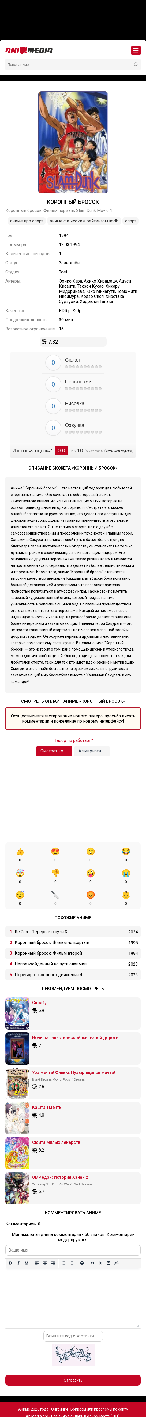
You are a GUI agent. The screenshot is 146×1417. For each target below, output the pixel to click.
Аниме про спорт (26, 220)
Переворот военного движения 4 (48, 953)
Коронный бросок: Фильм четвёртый (52, 920)
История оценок (119, 451)
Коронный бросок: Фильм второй (48, 931)
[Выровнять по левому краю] (37, 1241)
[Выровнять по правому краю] (53, 1241)
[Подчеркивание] (27, 1241)
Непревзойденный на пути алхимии (51, 942)
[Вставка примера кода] (100, 1241)
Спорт (130, 220)
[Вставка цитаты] (92, 1241)
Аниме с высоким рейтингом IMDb (84, 220)
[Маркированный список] (63, 1241)
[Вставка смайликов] (82, 1241)
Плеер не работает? (73, 740)
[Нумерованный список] (72, 1241)
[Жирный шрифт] (10, 1241)
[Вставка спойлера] (108, 1241)
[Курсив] (18, 1241)
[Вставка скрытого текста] (117, 1241)
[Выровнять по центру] (45, 1241)
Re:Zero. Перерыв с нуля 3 (41, 910)
